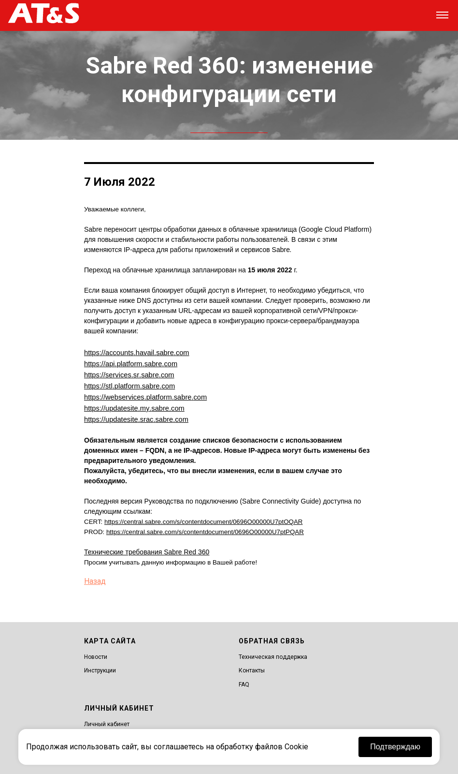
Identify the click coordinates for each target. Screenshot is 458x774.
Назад (95, 577)
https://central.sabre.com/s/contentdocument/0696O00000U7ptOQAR (203, 517)
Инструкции (100, 666)
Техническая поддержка (273, 653)
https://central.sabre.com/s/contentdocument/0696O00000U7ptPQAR (205, 528)
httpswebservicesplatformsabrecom (145, 395)
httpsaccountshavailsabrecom (136, 352)
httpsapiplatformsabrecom (130, 363)
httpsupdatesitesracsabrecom (136, 416)
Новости (95, 653)
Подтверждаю (395, 747)
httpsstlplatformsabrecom (129, 384)
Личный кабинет (106, 720)
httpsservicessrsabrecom (129, 373)
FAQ (244, 680)
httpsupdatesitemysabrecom (134, 405)
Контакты (252, 666)
